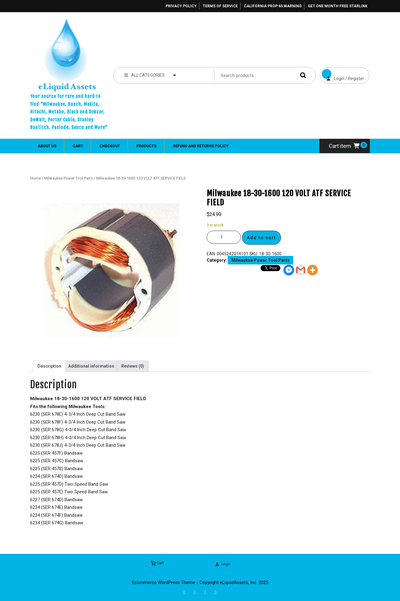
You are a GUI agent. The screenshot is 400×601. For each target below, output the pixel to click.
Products (146, 146)
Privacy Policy (181, 6)
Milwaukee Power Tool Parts (68, 178)
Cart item (344, 146)
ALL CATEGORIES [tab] (150, 75)
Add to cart (261, 237)
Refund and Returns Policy (201, 146)
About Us (47, 146)
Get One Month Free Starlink (337, 6)
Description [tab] (49, 366)
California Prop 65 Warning (273, 6)
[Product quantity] (224, 237)
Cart (78, 146)
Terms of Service (220, 6)
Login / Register (342, 74)
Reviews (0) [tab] (132, 366)
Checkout (110, 146)
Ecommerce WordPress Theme (163, 582)
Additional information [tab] (91, 366)
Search (301, 75)
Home (35, 178)
